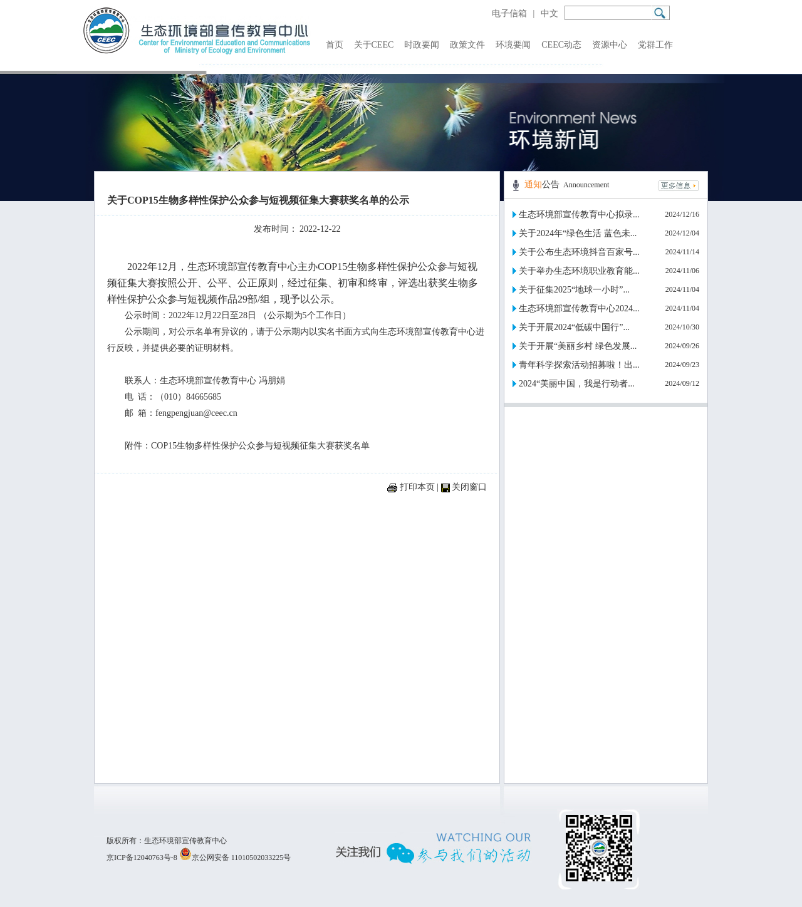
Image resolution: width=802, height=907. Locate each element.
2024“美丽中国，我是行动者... (577, 383)
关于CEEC (374, 44)
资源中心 (609, 44)
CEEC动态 (561, 44)
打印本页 (417, 487)
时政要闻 (421, 44)
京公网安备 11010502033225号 (235, 857)
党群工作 (655, 44)
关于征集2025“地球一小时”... (574, 289)
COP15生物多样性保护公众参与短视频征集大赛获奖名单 (260, 445)
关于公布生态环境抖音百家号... (579, 252)
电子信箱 (509, 13)
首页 (334, 44)
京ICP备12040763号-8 (142, 857)
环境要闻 (513, 44)
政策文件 (467, 44)
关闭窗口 (469, 487)
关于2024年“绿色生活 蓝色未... (578, 233)
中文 (549, 13)
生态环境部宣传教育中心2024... (579, 308)
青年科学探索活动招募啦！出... (579, 365)
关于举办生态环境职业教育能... (579, 271)
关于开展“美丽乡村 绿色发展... (578, 346)
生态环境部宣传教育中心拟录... (579, 214)
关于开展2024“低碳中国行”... (574, 327)
